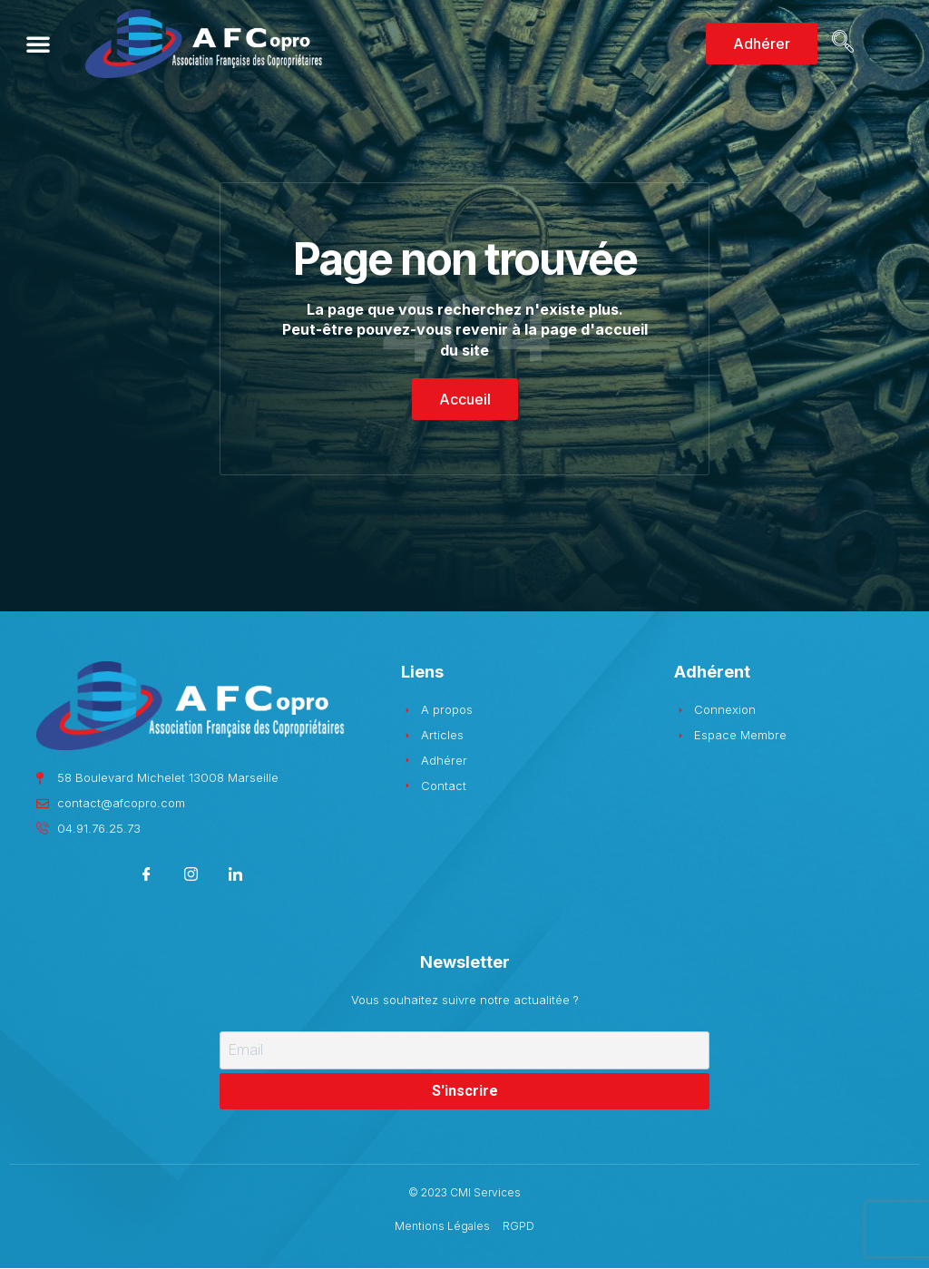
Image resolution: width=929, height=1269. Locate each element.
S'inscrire (465, 1090)
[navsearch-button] (840, 43)
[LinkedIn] (235, 877)
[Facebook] (146, 877)
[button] (38, 43)
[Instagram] (191, 877)
